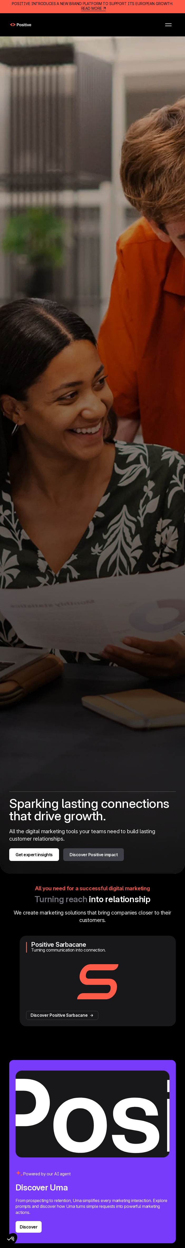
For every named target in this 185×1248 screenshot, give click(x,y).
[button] (168, 24)
